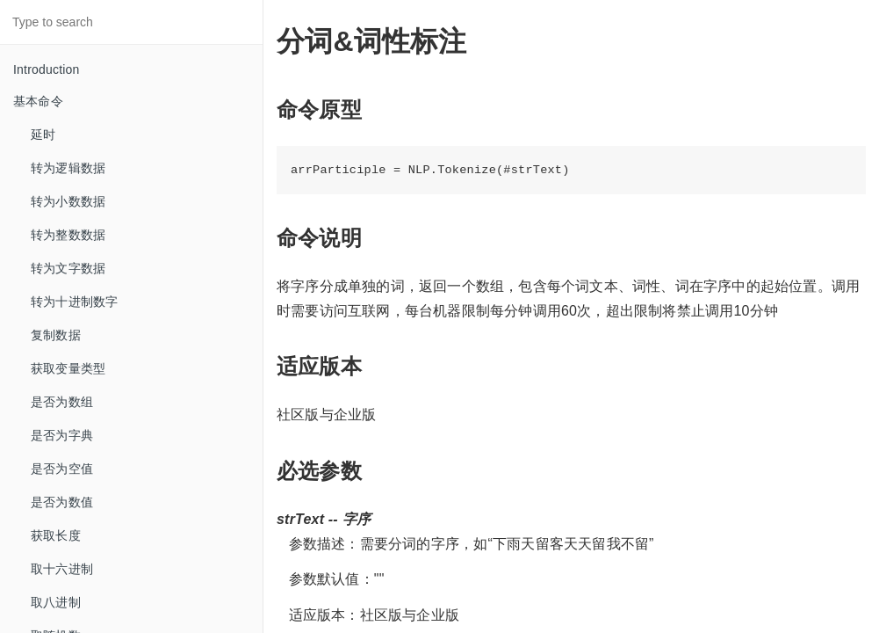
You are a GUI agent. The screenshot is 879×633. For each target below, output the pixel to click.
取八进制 (56, 602)
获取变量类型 (68, 368)
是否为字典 (62, 435)
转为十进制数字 (74, 302)
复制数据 (56, 335)
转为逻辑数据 (68, 168)
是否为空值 (62, 469)
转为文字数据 (68, 268)
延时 (43, 134)
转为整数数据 (68, 235)
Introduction (46, 69)
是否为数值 (62, 502)
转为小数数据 (68, 201)
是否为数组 (62, 402)
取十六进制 (62, 569)
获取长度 (56, 535)
